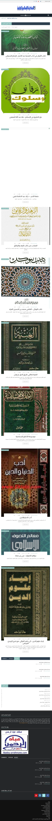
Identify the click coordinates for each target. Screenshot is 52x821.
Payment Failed (47, 811)
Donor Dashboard (46, 808)
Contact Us (48, 804)
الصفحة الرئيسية (47, 812)
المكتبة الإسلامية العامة (46, 814)
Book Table (48, 803)
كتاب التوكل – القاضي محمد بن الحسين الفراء (25, 309)
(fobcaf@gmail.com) (23, 722)
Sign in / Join (47, 1)
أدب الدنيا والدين (26, 517)
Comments (4, 658)
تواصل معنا (48, 815)
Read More (25, 62)
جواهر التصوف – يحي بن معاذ (25, 556)
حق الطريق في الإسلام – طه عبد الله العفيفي (25, 117)
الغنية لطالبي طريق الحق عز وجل (25, 375)
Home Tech (48, 809)
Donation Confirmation (45, 805)
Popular (11, 658)
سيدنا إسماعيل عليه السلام (44, 669)
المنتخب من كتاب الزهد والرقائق (25, 246)
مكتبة (49, 817)
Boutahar (35, 53)
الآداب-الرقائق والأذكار (5, 69)
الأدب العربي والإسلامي (5, 31)
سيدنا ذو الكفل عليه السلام (12, 18)
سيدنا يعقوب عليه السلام (45, 782)
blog (49, 801)
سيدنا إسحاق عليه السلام (45, 676)
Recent (17, 658)
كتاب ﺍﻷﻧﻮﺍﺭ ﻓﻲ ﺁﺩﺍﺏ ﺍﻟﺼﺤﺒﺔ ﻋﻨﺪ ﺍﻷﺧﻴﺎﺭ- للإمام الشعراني (25, 56)
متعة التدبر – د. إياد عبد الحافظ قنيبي (25, 196)
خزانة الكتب (48, 816)
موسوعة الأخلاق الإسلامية (25, 436)
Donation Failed (47, 806)
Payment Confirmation (45, 810)
